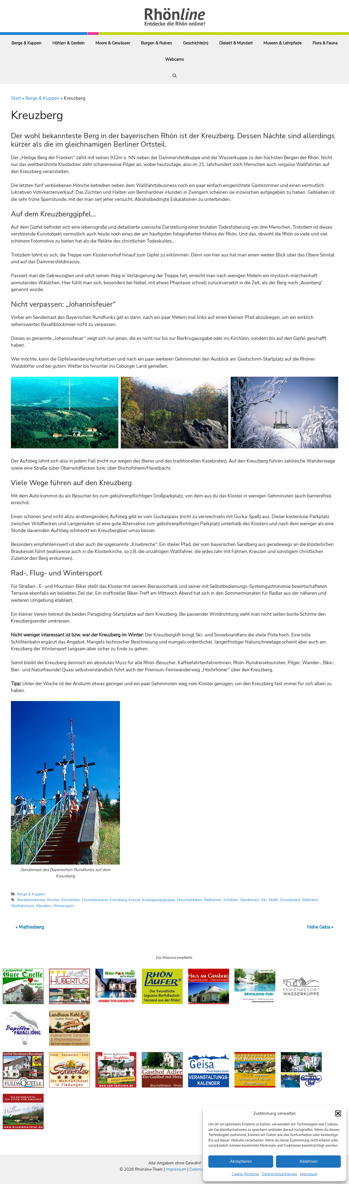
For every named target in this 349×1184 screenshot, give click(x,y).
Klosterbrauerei (95, 899)
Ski (263, 899)
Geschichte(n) (195, 43)
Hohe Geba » (320, 927)
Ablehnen (308, 1161)
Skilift (273, 899)
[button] (338, 1113)
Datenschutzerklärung (279, 1174)
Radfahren (212, 899)
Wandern (43, 905)
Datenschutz (200, 1169)
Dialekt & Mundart (235, 43)
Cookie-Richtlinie (245, 1174)
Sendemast (249, 899)
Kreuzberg (118, 899)
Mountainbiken (189, 899)
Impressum (308, 1174)
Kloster (53, 899)
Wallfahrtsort (22, 905)
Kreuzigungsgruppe (158, 899)
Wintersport (63, 905)
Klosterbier (70, 899)
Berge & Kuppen (26, 43)
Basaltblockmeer (31, 899)
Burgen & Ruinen (156, 43)
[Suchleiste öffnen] (174, 76)
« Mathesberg (30, 927)
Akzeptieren (241, 1161)
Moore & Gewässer (112, 43)
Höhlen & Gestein (68, 43)
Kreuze (134, 899)
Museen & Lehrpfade (282, 43)
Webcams (174, 59)
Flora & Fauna (325, 43)
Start (16, 98)
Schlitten (230, 899)
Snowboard (290, 899)
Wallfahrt (310, 899)
